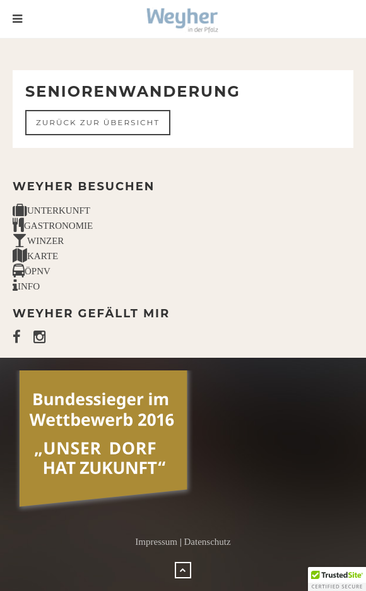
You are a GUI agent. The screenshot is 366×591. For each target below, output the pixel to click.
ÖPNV (31, 271)
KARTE (35, 256)
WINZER (38, 241)
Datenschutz (207, 542)
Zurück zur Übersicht (98, 122)
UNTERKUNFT (51, 210)
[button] (337, 579)
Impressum (156, 542)
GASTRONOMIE (53, 226)
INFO (26, 286)
